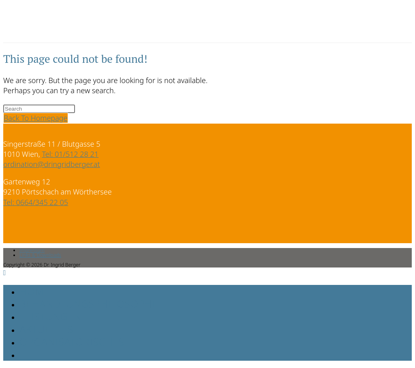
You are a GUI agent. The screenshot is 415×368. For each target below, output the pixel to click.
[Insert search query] (39, 109)
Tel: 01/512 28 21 (70, 154)
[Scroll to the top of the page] (4, 272)
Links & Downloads (40, 255)
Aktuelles (46, 329)
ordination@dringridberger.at (51, 164)
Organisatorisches (71, 342)
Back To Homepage (36, 118)
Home (34, 291)
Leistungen (50, 316)
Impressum (32, 250)
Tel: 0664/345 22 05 (35, 202)
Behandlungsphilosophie (90, 303)
